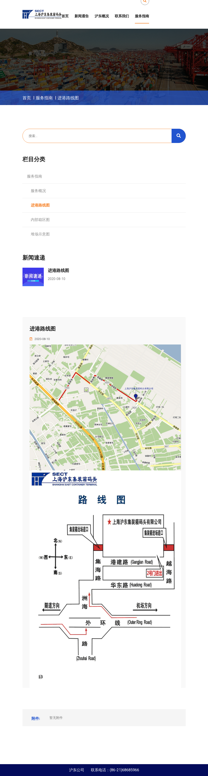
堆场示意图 (38, 234)
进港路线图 (68, 97)
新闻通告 (82, 16)
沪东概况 (102, 16)
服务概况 (36, 190)
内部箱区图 (38, 219)
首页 (65, 16)
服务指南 (142, 16)
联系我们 (122, 16)
